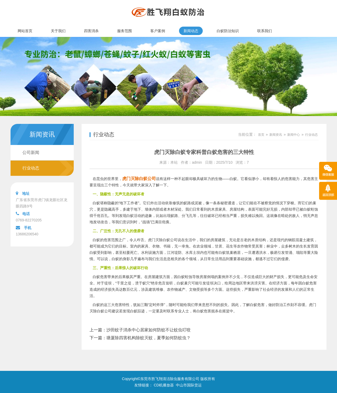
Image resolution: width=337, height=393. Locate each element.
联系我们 (264, 31)
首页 (261, 135)
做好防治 (275, 305)
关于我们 (58, 31)
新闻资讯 (275, 135)
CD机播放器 (164, 385)
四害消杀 (91, 31)
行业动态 (30, 168)
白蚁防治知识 (228, 31)
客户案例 (157, 31)
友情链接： (143, 385)
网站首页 (25, 31)
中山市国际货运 (189, 385)
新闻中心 (293, 135)
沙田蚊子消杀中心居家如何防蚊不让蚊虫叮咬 (148, 330)
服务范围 (124, 31)
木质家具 (218, 209)
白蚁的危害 (102, 240)
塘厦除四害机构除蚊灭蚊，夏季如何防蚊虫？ (148, 338)
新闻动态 (191, 31)
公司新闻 (30, 152)
